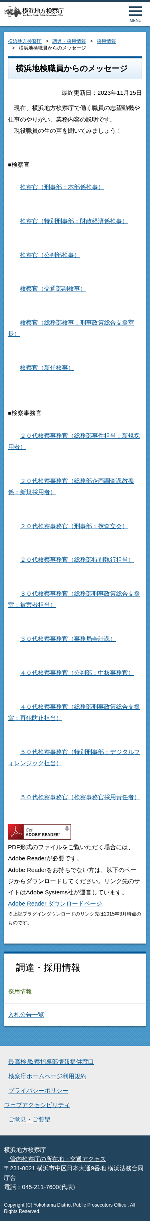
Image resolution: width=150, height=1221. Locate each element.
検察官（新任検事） (47, 368)
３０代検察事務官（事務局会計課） (68, 639)
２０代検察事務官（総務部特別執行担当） (77, 560)
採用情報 (106, 41)
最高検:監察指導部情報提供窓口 (51, 1062)
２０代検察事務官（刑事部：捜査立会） (74, 526)
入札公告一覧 (26, 1015)
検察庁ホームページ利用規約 (47, 1076)
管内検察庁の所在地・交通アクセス (57, 1159)
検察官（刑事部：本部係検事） (62, 187)
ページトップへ (135, 1206)
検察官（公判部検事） (50, 255)
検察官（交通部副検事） (53, 288)
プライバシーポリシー (38, 1090)
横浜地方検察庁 (25, 41)
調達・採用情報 (69, 41)
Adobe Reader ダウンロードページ (55, 903)
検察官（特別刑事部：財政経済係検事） (74, 221)
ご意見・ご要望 (29, 1119)
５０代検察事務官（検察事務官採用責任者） (80, 797)
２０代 (29, 436)
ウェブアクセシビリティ (37, 1105)
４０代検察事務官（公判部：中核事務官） (77, 673)
